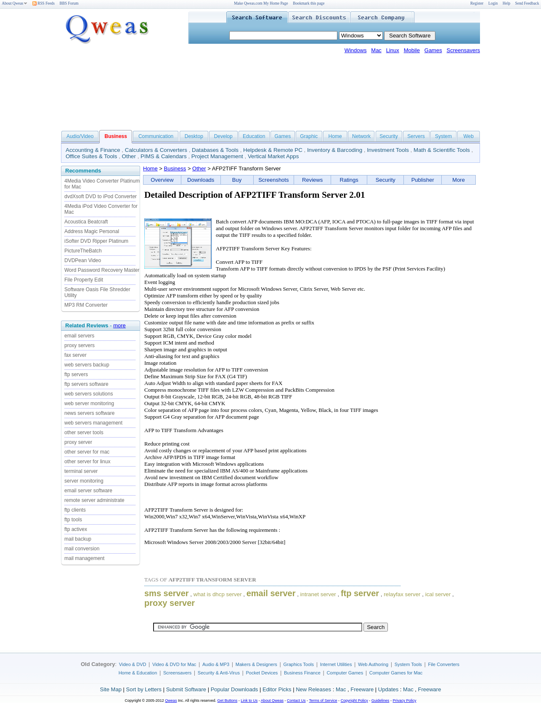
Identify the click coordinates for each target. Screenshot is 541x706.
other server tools (83, 432)
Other (129, 156)
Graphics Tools (298, 664)
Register (476, 3)
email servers (79, 336)
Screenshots (273, 180)
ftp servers (76, 374)
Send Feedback (527, 3)
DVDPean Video (82, 260)
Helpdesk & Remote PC (272, 150)
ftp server (360, 593)
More (458, 180)
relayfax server (402, 594)
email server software (88, 491)
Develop (223, 136)
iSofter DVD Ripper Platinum (96, 241)
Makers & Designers (256, 664)
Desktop (194, 136)
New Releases (313, 689)
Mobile (412, 50)
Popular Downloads (234, 689)
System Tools (408, 664)
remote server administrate (94, 500)
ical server (438, 594)
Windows (356, 50)
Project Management (217, 156)
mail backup (77, 539)
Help (506, 3)
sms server (166, 593)
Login (493, 3)
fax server (75, 355)
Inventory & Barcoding (334, 150)
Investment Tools (388, 150)
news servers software (89, 413)
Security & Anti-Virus (219, 672)
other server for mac (86, 452)
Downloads (200, 180)
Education (254, 136)
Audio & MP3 (215, 664)
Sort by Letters (144, 689)
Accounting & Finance (93, 150)
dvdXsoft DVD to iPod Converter (100, 196)
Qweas (171, 700)
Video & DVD (132, 664)
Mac (376, 50)
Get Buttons (227, 700)
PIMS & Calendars (164, 156)
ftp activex (75, 529)
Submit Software (186, 689)
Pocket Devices (262, 672)
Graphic (309, 136)
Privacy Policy (404, 700)
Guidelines (380, 700)
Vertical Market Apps (273, 156)
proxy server (78, 442)
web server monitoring (89, 403)
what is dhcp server (218, 594)
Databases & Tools (215, 150)
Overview (162, 180)
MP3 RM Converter (86, 305)
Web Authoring (373, 664)
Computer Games (344, 672)
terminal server (81, 471)
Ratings (349, 180)
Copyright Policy (354, 700)
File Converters (443, 664)
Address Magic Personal (91, 231)
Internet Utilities (336, 664)
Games (433, 50)
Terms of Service (323, 700)
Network (361, 136)
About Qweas (14, 3)
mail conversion (81, 549)
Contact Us (296, 700)
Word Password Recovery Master (102, 270)
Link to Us (249, 700)
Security (388, 136)
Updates (388, 689)
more (119, 325)
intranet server (318, 594)
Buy (236, 180)
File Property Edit (83, 280)
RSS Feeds (43, 3)
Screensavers (463, 50)
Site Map (111, 689)
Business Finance (302, 672)
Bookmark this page (308, 3)
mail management (84, 558)
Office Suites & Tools (91, 156)
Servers (415, 136)
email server (271, 593)
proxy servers (79, 345)
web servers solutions (88, 394)
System (443, 136)
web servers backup (86, 365)
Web (468, 136)
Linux (392, 50)
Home (335, 136)
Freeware (362, 689)
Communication (155, 136)
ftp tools (73, 520)
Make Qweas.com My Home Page (261, 3)
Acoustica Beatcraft (86, 222)
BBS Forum (69, 3)
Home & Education (138, 672)
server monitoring (83, 481)
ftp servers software (86, 384)
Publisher (422, 180)
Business (175, 168)
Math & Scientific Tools (442, 150)
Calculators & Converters (156, 150)
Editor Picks (277, 689)
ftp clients (75, 510)
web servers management (93, 423)
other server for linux (87, 461)
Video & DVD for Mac (174, 664)
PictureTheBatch (83, 251)
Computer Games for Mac (396, 672)
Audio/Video (80, 136)
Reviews (312, 180)
